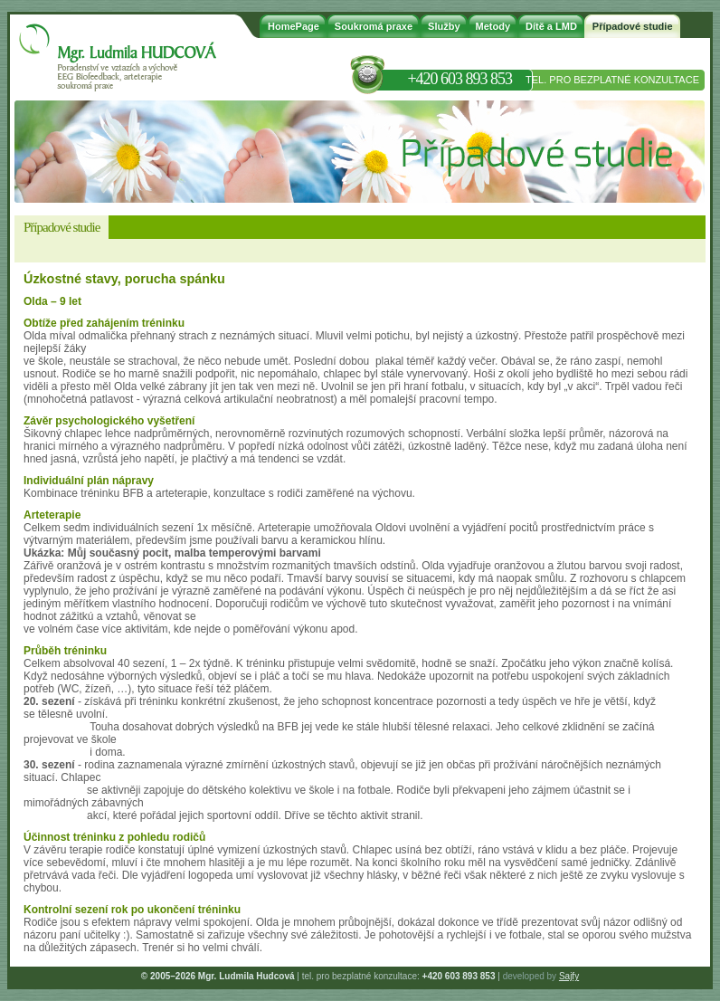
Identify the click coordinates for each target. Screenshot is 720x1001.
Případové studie (632, 26)
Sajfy (569, 976)
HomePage (293, 26)
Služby (443, 26)
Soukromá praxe (373, 26)
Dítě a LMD (551, 26)
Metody (493, 26)
